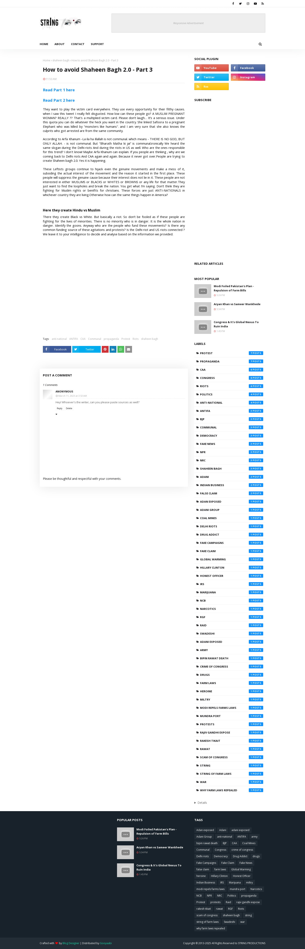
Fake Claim (231, 551)
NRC (231, 460)
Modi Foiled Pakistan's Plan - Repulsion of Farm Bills (234, 288)
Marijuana (231, 592)
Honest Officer (231, 576)
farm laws (231, 683)
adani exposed (231, 642)
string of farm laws (231, 774)
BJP (231, 419)
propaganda (111, 339)
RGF (231, 617)
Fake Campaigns (231, 543)
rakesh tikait (231, 741)
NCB (231, 600)
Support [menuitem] (97, 44)
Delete (69, 408)
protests (231, 724)
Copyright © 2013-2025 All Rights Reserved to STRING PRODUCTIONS (224, 943)
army (231, 650)
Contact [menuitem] (77, 44)
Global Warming (231, 559)
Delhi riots (231, 526)
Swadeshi (231, 633)
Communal (94, 339)
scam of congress (231, 757)
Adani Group (231, 510)
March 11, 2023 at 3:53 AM (72, 395)
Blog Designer (71, 943)
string (231, 765)
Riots (136, 339)
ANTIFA (73, 339)
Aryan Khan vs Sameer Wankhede (237, 304)
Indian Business (231, 485)
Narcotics (231, 609)
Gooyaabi (106, 943)
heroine (231, 691)
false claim (231, 493)
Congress (231, 378)
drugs (231, 675)
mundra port (231, 716)
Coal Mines (231, 518)
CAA (83, 339)
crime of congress (231, 666)
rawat (231, 749)
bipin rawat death (231, 658)
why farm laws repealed (231, 790)
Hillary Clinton (231, 567)
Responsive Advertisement (188, 23)
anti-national (59, 339)
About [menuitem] (59, 44)
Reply (59, 408)
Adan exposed (231, 501)
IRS (231, 584)
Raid (231, 625)
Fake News (231, 444)
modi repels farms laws (231, 708)
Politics (231, 394)
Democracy (231, 435)
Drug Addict (231, 534)
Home (46, 60)
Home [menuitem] (44, 44)
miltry (231, 699)
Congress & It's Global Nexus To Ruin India (236, 324)
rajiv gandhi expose (231, 732)
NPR (231, 452)
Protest (125, 339)
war (231, 782)
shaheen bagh (60, 60)
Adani (231, 477)
